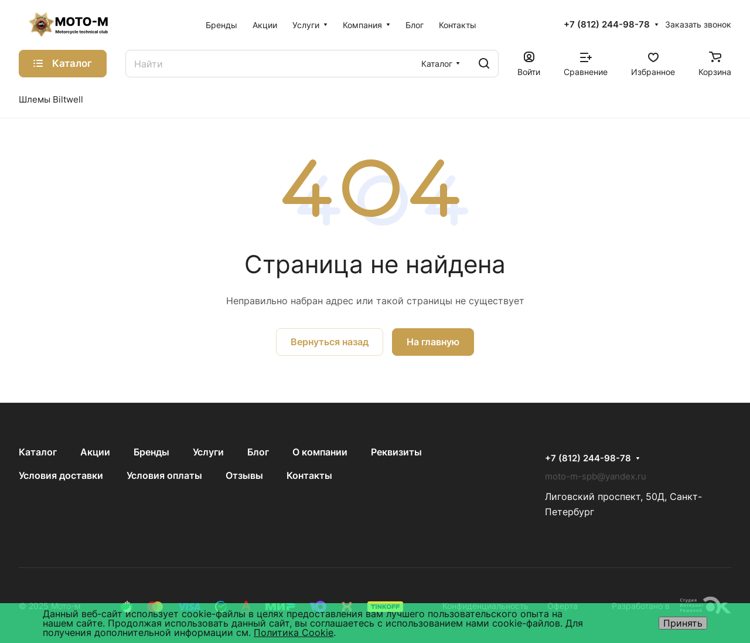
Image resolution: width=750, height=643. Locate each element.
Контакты (309, 475)
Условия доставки (61, 475)
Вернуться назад (330, 342)
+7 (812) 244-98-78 (607, 24)
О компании (319, 452)
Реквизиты (396, 452)
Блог (258, 452)
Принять (683, 623)
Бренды (151, 452)
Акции (95, 452)
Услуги (208, 452)
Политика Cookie (293, 632)
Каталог (38, 452)
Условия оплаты (164, 475)
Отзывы (244, 475)
